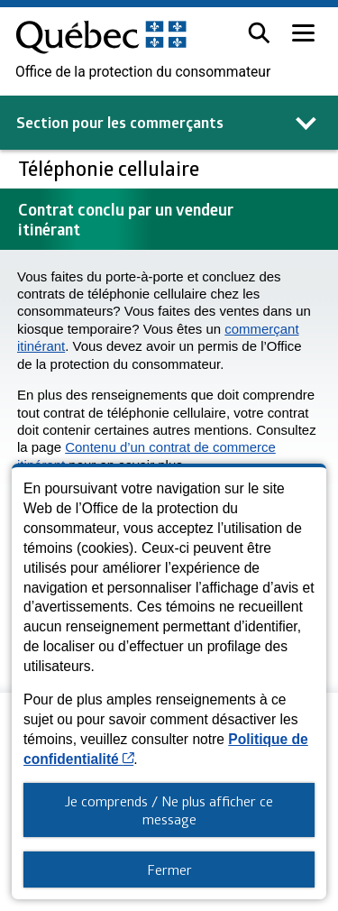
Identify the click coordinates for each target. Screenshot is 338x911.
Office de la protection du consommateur (142, 72)
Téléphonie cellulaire (111, 168)
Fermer (169, 869)
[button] (259, 33)
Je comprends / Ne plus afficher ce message (169, 810)
